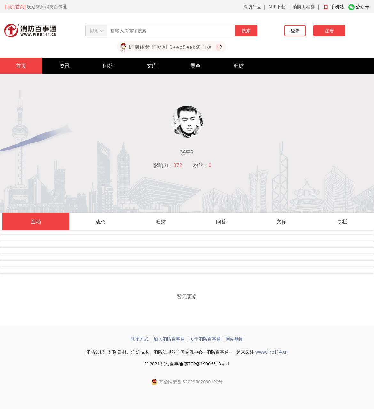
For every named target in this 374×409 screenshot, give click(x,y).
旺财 (239, 65)
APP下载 (276, 7)
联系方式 (140, 339)
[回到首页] (15, 7)
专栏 (342, 221)
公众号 (362, 7)
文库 (152, 65)
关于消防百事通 (205, 339)
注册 (329, 31)
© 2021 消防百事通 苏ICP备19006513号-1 (186, 364)
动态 (100, 221)
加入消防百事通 (169, 339)
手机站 (337, 7)
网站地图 (235, 339)
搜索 (246, 31)
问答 (108, 65)
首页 (21, 65)
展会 (195, 65)
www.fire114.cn (271, 352)
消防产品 (252, 7)
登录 (295, 31)
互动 (36, 221)
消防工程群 (303, 7)
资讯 (64, 65)
